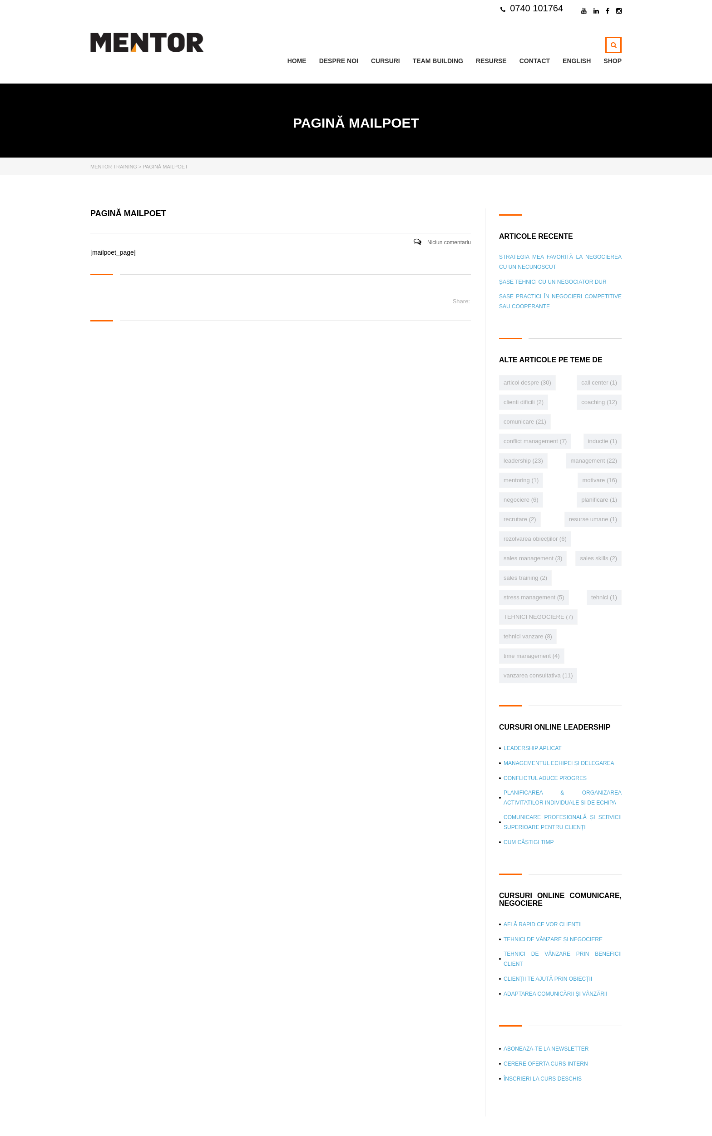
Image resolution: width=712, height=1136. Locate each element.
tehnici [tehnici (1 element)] (604, 597)
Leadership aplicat (533, 748)
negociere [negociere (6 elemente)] (521, 499)
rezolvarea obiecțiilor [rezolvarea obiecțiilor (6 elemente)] (535, 538)
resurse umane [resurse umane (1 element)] (593, 519)
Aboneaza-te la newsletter (546, 1049)
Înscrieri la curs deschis (543, 1079)
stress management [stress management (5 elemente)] (534, 597)
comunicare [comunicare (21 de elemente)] (525, 421)
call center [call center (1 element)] (599, 382)
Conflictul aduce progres (545, 778)
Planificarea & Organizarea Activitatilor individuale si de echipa (563, 798)
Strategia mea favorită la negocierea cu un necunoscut (560, 262)
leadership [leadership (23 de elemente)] (523, 460)
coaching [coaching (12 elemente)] (599, 402)
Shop (612, 60)
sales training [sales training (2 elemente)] (525, 577)
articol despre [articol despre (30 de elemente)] (527, 382)
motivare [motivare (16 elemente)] (599, 480)
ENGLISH (577, 60)
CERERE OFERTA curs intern (546, 1064)
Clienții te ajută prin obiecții (548, 979)
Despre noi (338, 60)
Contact (534, 60)
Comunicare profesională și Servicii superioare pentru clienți (563, 822)
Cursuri (385, 60)
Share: (461, 301)
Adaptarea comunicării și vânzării (555, 994)
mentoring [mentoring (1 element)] (521, 480)
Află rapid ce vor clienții (543, 924)
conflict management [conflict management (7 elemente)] (535, 441)
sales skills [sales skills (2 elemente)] (598, 558)
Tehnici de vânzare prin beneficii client (563, 959)
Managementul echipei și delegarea (559, 763)
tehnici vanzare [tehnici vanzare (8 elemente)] (528, 636)
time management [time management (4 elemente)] (532, 655)
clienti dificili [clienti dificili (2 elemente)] (524, 402)
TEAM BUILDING (438, 60)
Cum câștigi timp (529, 842)
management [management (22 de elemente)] (593, 460)
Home (297, 60)
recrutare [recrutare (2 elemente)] (520, 519)
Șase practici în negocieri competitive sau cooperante (560, 301)
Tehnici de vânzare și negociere (553, 939)
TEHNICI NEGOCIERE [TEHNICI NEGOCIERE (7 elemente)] (538, 616)
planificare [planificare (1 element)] (599, 499)
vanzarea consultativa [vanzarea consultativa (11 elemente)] (538, 675)
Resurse (491, 60)
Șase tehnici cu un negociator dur (553, 282)
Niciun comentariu (442, 242)
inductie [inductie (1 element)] (602, 441)
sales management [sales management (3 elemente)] (533, 558)
